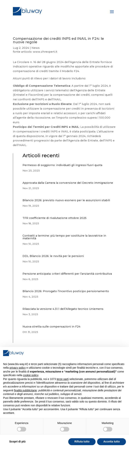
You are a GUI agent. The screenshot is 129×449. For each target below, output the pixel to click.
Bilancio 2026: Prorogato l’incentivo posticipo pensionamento (65, 291)
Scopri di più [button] (17, 441)
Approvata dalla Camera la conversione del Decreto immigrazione (67, 183)
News (36, 48)
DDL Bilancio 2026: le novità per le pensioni (53, 256)
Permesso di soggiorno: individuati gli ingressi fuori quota (62, 165)
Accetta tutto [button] (111, 441)
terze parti (63, 379)
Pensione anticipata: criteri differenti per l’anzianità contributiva (67, 273)
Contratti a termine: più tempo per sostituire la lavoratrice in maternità (64, 237)
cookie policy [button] (30, 375)
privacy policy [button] (17, 367)
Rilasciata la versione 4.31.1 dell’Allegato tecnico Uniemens (62, 309)
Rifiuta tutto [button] (82, 441)
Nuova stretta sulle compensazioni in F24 (51, 326)
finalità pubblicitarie (25, 390)
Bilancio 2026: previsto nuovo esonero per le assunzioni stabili (66, 200)
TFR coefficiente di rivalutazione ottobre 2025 (54, 218)
